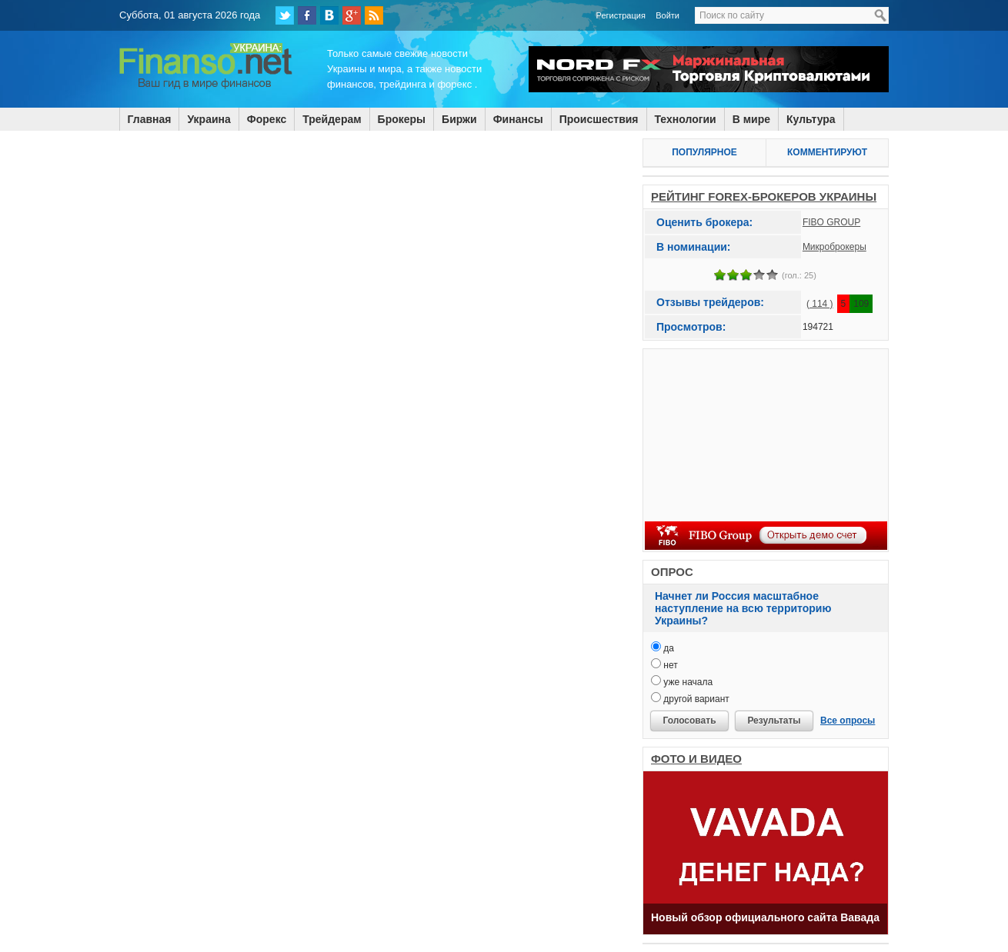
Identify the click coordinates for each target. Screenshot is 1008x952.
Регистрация (621, 15)
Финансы (518, 119)
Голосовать (689, 720)
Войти (667, 15)
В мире (751, 119)
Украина (208, 119)
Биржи (459, 119)
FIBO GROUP (831, 222)
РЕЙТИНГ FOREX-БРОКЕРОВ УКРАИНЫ (763, 196)
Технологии (685, 119)
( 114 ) (819, 303)
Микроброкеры (834, 246)
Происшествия (599, 119)
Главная (150, 119)
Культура (811, 119)
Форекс (266, 119)
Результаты (773, 720)
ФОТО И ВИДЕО (696, 758)
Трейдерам (331, 119)
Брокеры (402, 119)
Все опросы (847, 720)
